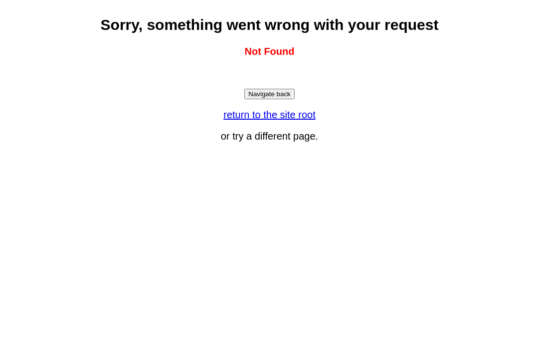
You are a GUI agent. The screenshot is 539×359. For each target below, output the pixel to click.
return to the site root (269, 114)
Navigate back (269, 94)
